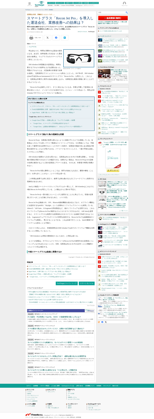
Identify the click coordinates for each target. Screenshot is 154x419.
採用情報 (78, 417)
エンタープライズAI (73, 399)
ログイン (29, 385)
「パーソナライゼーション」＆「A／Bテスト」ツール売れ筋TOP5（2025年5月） (115, 313)
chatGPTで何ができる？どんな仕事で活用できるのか (45, 299)
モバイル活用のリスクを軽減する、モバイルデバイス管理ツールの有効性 (55, 342)
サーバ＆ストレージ (33, 395)
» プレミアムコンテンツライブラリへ (108, 174)
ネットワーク (31, 399)
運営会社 (72, 417)
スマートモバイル (86, 283)
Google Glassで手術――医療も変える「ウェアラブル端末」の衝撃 (53, 120)
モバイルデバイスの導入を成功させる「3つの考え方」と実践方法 (52, 370)
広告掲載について (89, 385)
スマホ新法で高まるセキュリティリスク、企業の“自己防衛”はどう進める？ (56, 329)
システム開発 (31, 406)
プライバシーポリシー (60, 417)
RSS (99, 322)
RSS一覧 (90, 408)
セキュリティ (51, 391)
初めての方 (115, 385)
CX (69, 395)
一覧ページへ (124, 210)
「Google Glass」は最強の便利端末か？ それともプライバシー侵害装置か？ (57, 126)
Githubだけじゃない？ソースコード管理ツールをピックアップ (48, 297)
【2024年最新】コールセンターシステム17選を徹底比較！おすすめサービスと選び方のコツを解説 (60, 302)
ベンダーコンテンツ (105, 36)
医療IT (70, 406)
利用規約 (99, 385)
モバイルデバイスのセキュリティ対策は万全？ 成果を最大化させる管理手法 (57, 356)
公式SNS (36, 417)
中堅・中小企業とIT (53, 408)
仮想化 (29, 393)
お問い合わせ (79, 385)
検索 (126, 12)
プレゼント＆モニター (94, 409)
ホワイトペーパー (93, 406)
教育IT (70, 408)
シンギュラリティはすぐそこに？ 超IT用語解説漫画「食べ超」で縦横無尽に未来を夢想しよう (117, 190)
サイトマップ (106, 385)
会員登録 (35, 385)
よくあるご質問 (55, 385)
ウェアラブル (32, 47)
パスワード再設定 (44, 385)
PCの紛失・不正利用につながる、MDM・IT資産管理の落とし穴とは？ (54, 317)
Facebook (102, 322)
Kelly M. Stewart (82, 31)
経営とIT (50, 406)
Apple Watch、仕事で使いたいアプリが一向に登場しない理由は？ (53, 112)
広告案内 (41, 417)
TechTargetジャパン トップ (66, 283)
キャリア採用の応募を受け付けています (110, 31)
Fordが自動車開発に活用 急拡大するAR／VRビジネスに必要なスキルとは (56, 109)
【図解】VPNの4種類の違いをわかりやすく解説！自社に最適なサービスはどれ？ (55, 294)
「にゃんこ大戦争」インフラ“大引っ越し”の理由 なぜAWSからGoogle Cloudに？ (114, 145)
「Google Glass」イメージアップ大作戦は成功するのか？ (50, 123)
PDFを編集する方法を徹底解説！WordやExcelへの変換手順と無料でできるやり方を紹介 (57, 292)
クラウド (29, 391)
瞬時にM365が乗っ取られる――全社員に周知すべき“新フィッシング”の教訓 (119, 71)
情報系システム (72, 397)
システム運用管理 (32, 401)
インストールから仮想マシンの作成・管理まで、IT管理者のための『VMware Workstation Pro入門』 (116, 205)
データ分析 (71, 393)
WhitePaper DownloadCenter (90, 311)
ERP (69, 391)
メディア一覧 (29, 417)
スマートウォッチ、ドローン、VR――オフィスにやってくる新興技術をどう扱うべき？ (61, 106)
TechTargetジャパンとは (68, 385)
